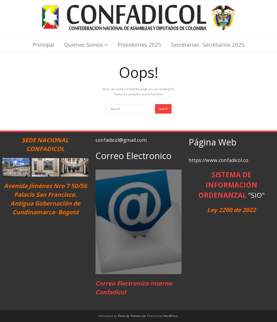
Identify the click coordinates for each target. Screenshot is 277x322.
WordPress (171, 316)
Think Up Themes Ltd (132, 316)
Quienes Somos (83, 44)
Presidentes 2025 (139, 44)
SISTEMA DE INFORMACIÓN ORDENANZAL (227, 185)
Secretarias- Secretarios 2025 (208, 44)
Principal (43, 44)
